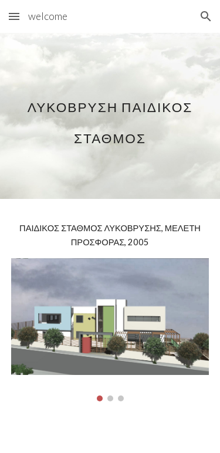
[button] (14, 16)
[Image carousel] (110, 329)
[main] (110, 116)
